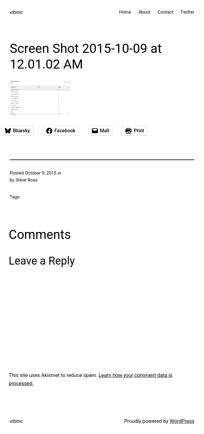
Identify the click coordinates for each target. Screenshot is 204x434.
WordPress (182, 421)
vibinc (16, 12)
